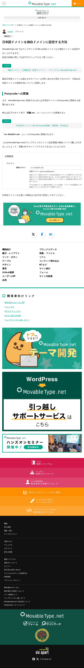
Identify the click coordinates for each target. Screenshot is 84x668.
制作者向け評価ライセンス (14, 591)
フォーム (43, 272)
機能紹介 (7, 36)
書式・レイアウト (11, 253)
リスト (42, 257)
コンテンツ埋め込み (49, 261)
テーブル (6, 261)
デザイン (6, 265)
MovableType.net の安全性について (17, 602)
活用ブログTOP (8, 25)
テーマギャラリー (10, 534)
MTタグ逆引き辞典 (13, 316)
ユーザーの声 (8, 276)
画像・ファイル (47, 253)
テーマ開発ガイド (10, 595)
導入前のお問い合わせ (12, 570)
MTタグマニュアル (13, 311)
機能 (5, 524)
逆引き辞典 (8, 552)
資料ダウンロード (10, 563)
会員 (4, 280)
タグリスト (8, 548)
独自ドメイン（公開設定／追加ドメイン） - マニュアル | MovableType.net (42, 70)
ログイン (78, 3)
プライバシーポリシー (12, 580)
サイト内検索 (45, 276)
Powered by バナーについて (14, 605)
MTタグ (43, 265)
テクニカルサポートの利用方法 (15, 573)
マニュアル (9, 307)
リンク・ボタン (10, 257)
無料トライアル (10, 559)
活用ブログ (8, 541)
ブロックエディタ (48, 249)
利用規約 (7, 577)
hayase (10, 32)
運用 (4, 268)
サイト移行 (44, 268)
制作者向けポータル (14, 302)
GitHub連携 (8, 272)
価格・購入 (8, 531)
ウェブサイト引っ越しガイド (17, 320)
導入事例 (7, 527)
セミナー (7, 566)
